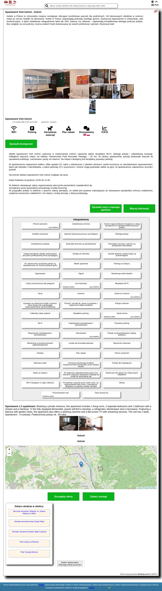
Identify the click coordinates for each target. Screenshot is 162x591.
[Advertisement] (81, 47)
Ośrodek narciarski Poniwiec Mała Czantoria (29, 532)
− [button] (9, 454)
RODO (91, 588)
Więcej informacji (139, 208)
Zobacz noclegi (98, 496)
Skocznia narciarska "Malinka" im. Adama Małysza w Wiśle (29, 512)
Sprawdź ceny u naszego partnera (106, 208)
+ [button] (9, 449)
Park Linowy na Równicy (29, 542)
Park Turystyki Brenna (29, 552)
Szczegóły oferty (63, 496)
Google (41, 585)
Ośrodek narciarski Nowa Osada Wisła (29, 522)
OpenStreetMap (150, 488)
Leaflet (139, 488)
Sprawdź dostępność (21, 144)
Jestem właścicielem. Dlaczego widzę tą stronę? (70, 563)
